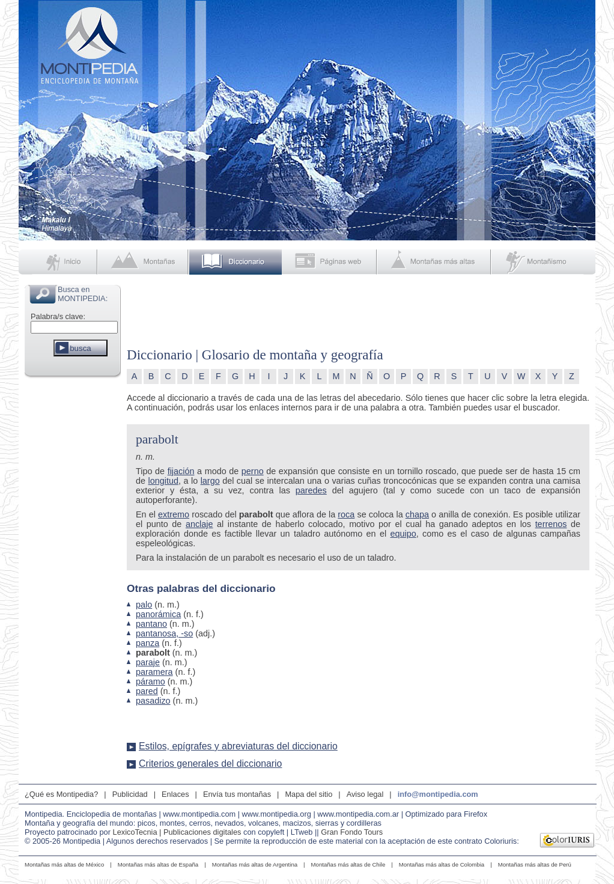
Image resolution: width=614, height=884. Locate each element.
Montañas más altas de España (158, 864)
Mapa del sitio (308, 794)
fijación (181, 471)
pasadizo (153, 701)
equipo (403, 533)
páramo (150, 681)
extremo (173, 514)
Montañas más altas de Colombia (441, 864)
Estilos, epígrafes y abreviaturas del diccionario (238, 746)
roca (346, 514)
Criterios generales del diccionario (210, 763)
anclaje (199, 524)
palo (144, 604)
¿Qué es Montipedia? (61, 794)
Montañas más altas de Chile (348, 864)
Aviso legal (365, 794)
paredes (311, 490)
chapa (417, 514)
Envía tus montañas (237, 794)
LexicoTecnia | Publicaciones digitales (177, 832)
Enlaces (175, 794)
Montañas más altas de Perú (534, 864)
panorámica (158, 614)
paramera (154, 672)
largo (210, 481)
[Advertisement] (73, 561)
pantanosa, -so (164, 633)
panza (147, 643)
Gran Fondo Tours (352, 832)
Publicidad (130, 794)
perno (253, 471)
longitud (163, 481)
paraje (148, 662)
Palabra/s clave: (58, 316)
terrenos (551, 524)
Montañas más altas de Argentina (254, 864)
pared (147, 691)
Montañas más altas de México (64, 864)
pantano (151, 624)
